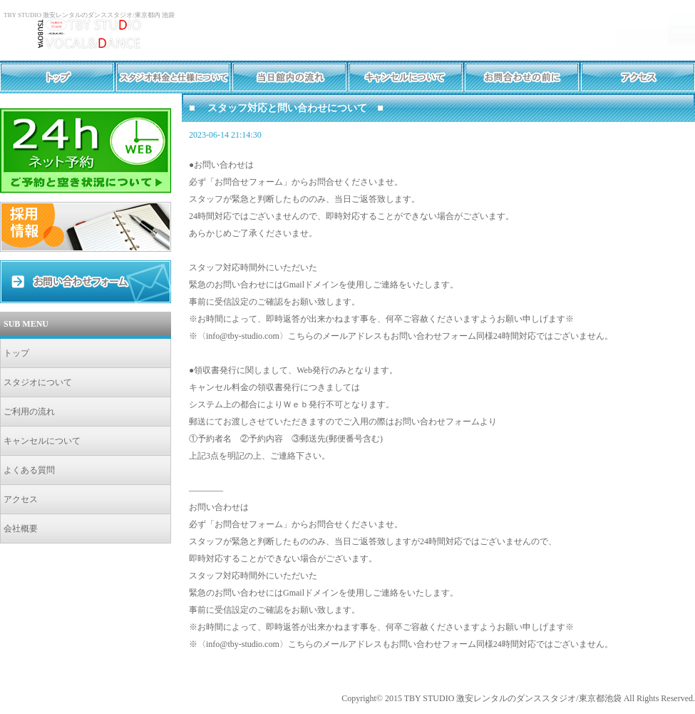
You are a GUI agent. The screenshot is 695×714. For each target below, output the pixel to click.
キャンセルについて (42, 441)
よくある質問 (29, 470)
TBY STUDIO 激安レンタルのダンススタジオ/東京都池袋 (513, 698)
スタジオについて (38, 382)
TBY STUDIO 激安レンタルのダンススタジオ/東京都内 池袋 (89, 15)
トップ (16, 353)
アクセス (21, 499)
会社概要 (21, 529)
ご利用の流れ (29, 412)
